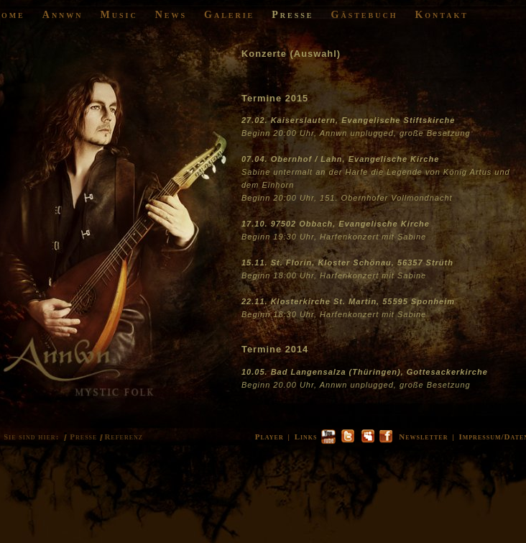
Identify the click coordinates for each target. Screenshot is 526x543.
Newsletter (423, 436)
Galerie (229, 14)
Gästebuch (364, 14)
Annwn (62, 14)
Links (306, 436)
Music (119, 14)
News (171, 14)
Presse (292, 14)
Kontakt (442, 14)
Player (269, 436)
